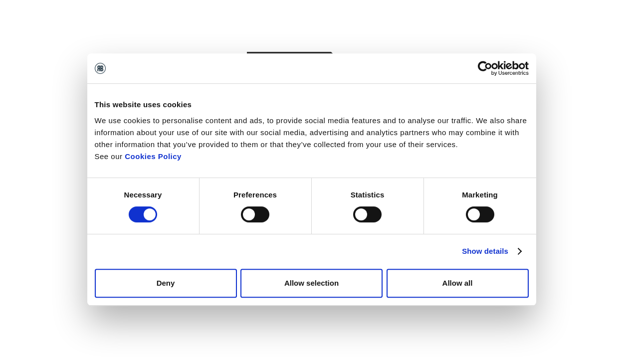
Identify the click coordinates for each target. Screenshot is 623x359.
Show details (485, 251)
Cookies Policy (153, 156)
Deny (166, 283)
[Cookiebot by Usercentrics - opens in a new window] (485, 68)
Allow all (457, 283)
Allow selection (311, 283)
